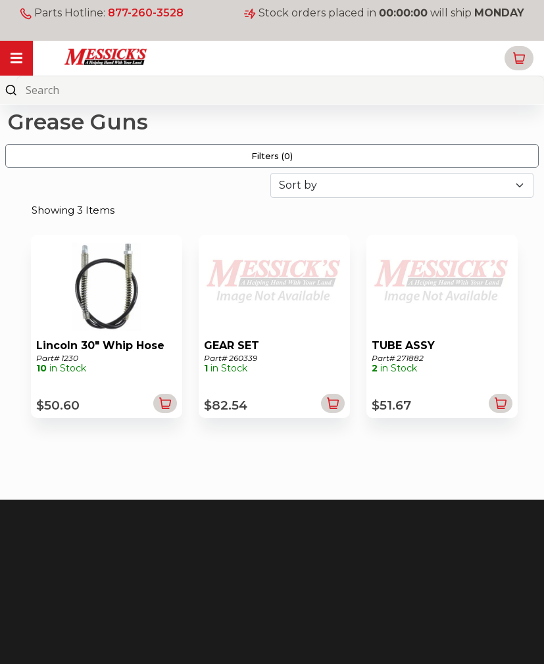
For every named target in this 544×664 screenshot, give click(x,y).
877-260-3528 (146, 13)
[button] (519, 58)
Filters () (272, 156)
